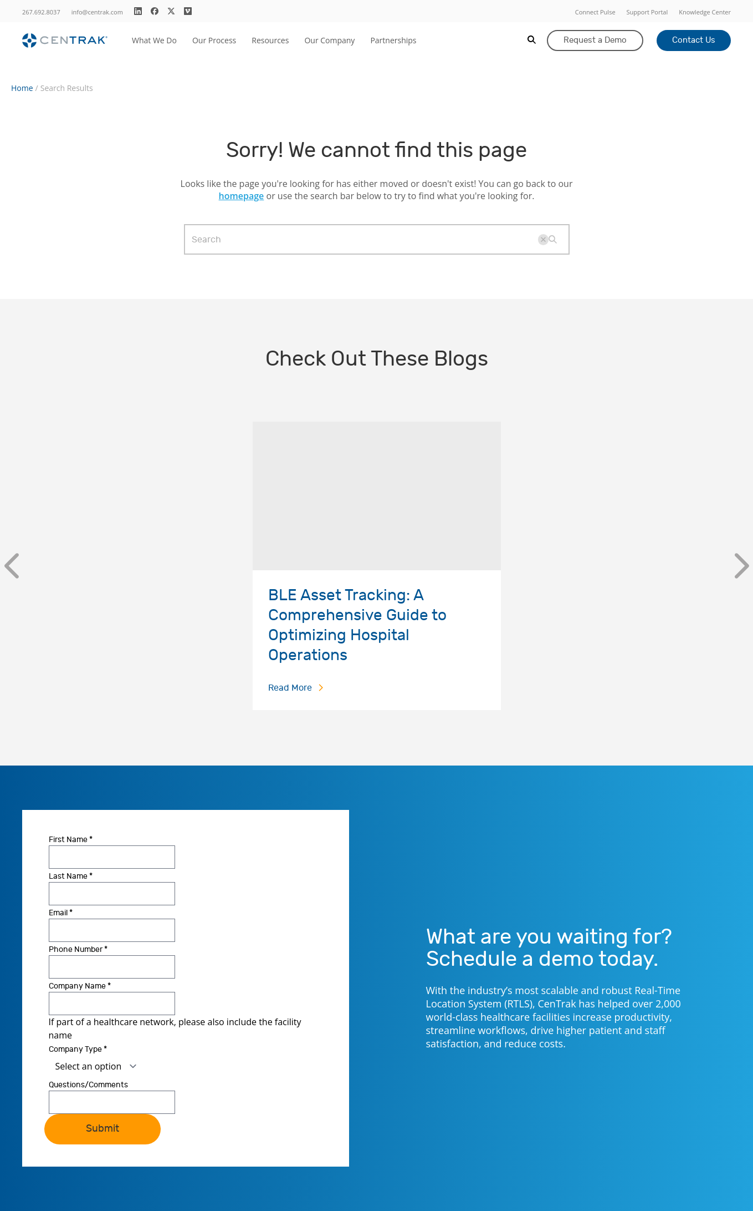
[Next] (741, 566)
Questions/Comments (88, 1085)
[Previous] (11, 566)
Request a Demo (595, 40)
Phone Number (78, 949)
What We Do (154, 40)
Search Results (66, 88)
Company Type (78, 1049)
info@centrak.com (97, 12)
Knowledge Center (705, 12)
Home (22, 88)
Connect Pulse (595, 12)
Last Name (71, 876)
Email (61, 913)
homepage (241, 196)
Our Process (214, 40)
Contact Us (693, 40)
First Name (71, 839)
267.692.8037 (41, 12)
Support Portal (647, 12)
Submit (102, 1128)
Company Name (80, 986)
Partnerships (393, 40)
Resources (270, 40)
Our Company (329, 40)
